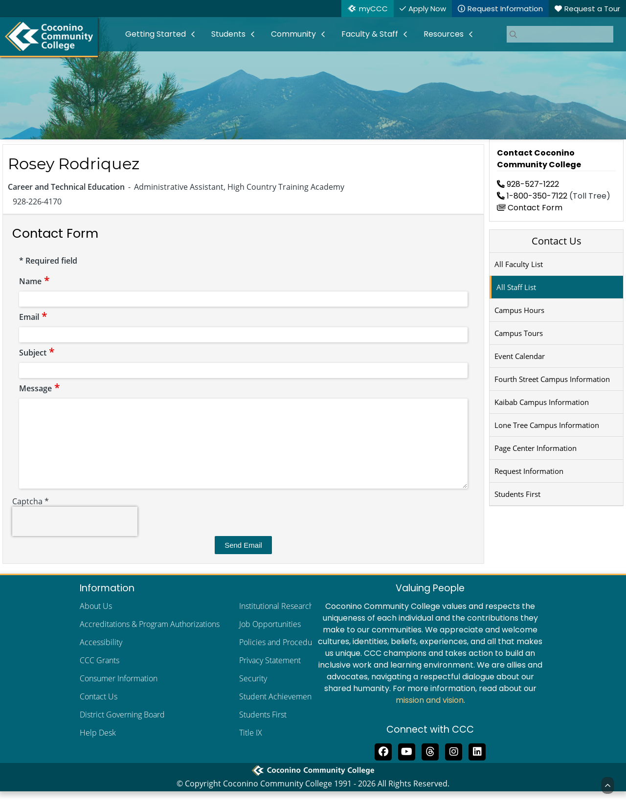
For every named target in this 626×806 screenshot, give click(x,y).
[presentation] (74, 536)
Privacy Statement (270, 675)
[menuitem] (160, 34)
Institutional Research (276, 620)
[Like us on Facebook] (383, 765)
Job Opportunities (270, 638)
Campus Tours (518, 333)
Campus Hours (519, 310)
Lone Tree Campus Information (546, 425)
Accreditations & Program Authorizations (150, 638)
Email (33, 317)
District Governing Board (122, 729)
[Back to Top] (608, 785)
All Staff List (516, 287)
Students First (517, 494)
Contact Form (529, 207)
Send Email (243, 560)
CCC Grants (99, 675)
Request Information (528, 471)
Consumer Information (118, 693)
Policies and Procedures (281, 656)
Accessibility (101, 656)
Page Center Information (535, 448)
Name (34, 281)
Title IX (250, 747)
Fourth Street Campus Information (552, 379)
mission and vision (430, 714)
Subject (37, 352)
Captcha (30, 516)
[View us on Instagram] (454, 765)
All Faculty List (518, 264)
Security (253, 693)
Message (39, 388)
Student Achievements (278, 711)
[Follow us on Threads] (430, 765)
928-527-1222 (528, 184)
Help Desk (98, 747)
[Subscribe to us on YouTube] (407, 765)
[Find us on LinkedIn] (477, 765)
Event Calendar (519, 356)
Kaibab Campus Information (541, 402)
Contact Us (556, 240)
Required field (48, 260)
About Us (96, 620)
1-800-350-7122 (532, 196)
